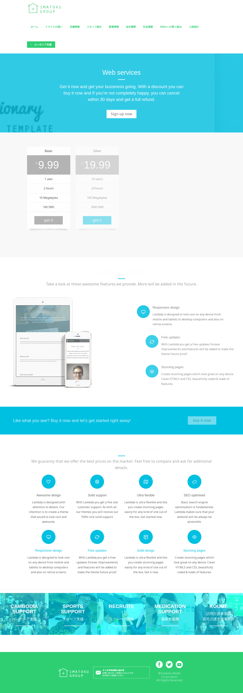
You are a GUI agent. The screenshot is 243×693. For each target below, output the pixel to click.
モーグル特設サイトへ (73, 614)
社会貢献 (148, 26)
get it (48, 220)
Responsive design (48, 550)
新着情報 (114, 26)
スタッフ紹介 (94, 26)
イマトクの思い (54, 26)
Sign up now (121, 113)
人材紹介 (194, 26)
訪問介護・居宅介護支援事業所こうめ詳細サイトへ (218, 614)
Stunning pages (194, 550)
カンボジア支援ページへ (24, 614)
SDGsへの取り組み (171, 26)
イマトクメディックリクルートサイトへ (121, 614)
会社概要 (131, 26)
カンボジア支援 (41, 44)
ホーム (34, 26)
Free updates (97, 550)
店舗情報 (75, 26)
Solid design (146, 550)
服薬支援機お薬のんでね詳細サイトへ (170, 614)
